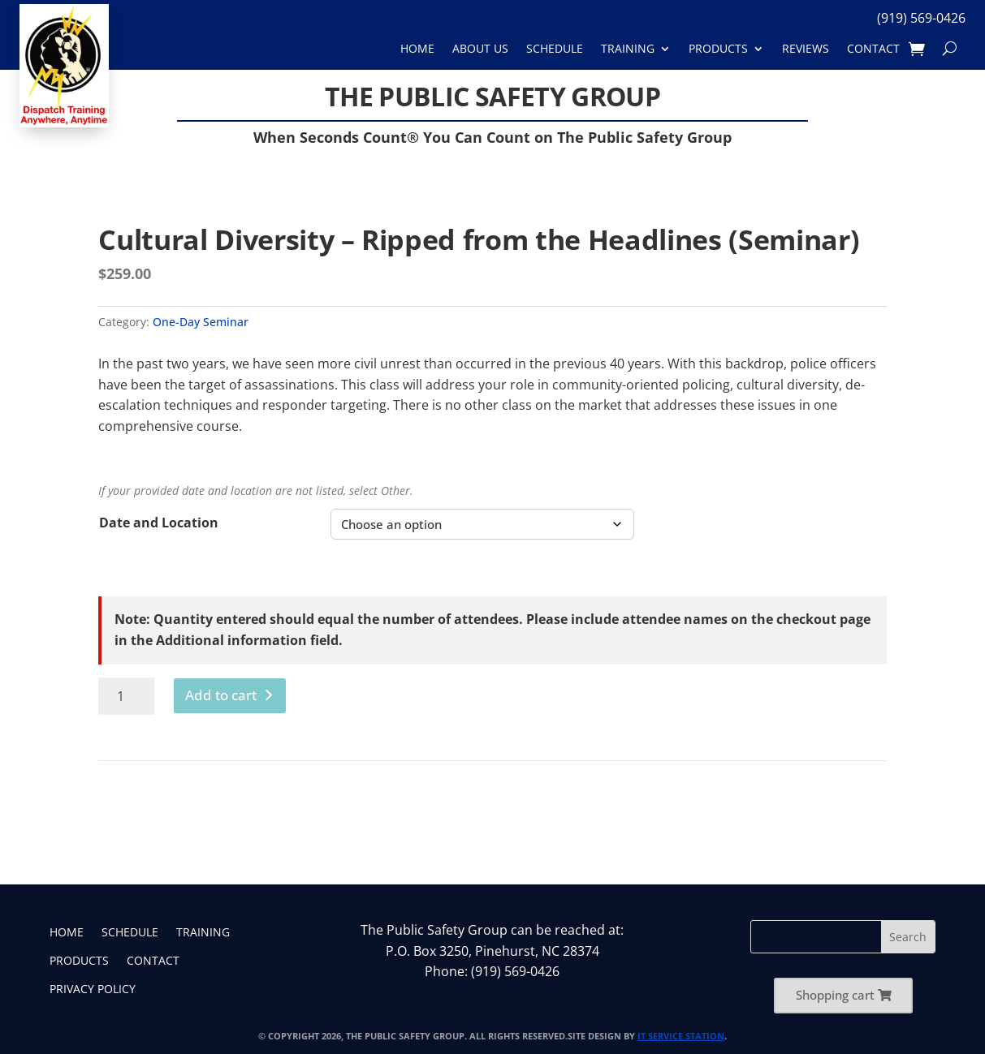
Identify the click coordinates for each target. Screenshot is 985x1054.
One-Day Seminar (200, 321)
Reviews (805, 49)
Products (718, 49)
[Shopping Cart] (917, 49)
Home (417, 49)
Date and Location (158, 522)
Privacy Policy (93, 989)
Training (628, 49)
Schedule (554, 49)
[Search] (950, 49)
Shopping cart (835, 995)
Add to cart (221, 695)
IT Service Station (680, 1036)
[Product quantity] (126, 696)
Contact (873, 49)
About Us (480, 49)
